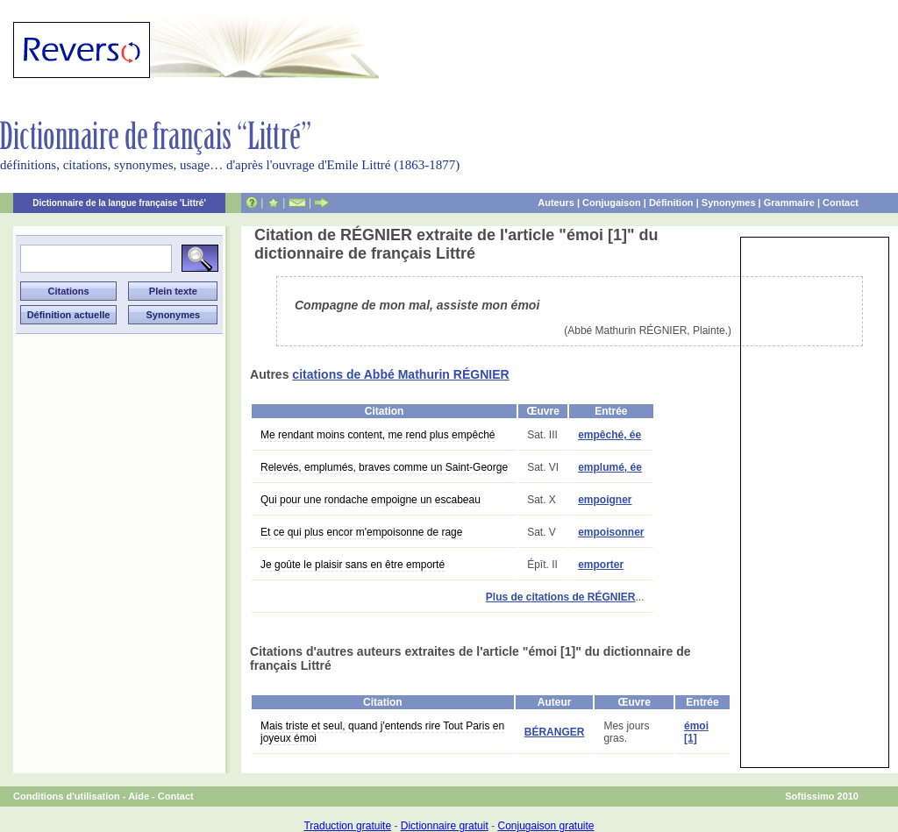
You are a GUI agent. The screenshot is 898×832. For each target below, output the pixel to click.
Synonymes (729, 202)
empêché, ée (609, 435)
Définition (671, 202)
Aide (138, 796)
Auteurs (556, 202)
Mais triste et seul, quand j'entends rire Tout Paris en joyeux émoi (382, 732)
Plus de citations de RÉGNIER (561, 597)
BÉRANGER (554, 732)
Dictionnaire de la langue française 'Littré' (119, 203)
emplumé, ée (610, 467)
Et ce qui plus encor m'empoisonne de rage (361, 532)
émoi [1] (696, 732)
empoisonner (611, 532)
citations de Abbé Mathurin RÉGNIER (400, 374)
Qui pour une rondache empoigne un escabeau (370, 500)
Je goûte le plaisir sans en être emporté (352, 564)
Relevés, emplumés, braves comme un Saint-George (384, 467)
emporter (601, 564)
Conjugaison (611, 202)
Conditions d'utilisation (66, 796)
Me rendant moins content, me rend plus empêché (377, 435)
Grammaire (789, 202)
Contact (841, 202)
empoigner (604, 500)
